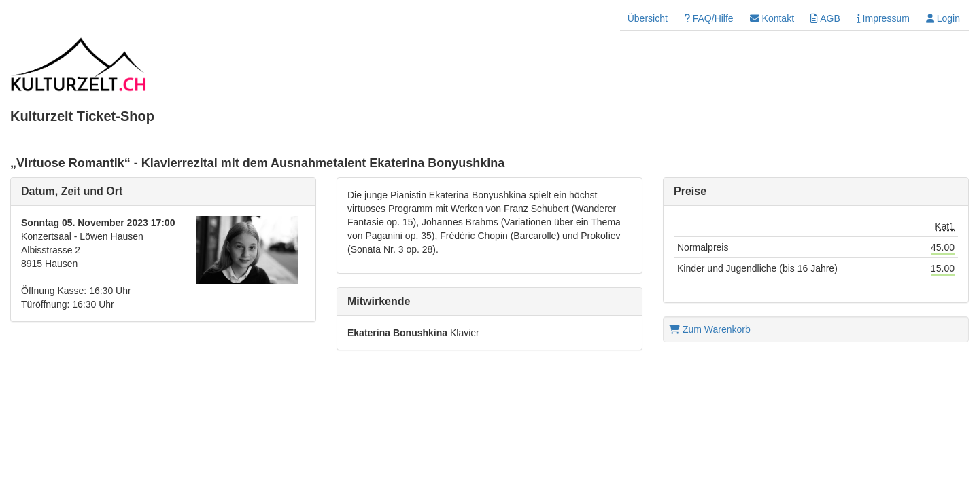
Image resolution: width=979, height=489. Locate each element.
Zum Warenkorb (710, 329)
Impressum (883, 18)
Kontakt (772, 18)
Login (943, 18)
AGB (825, 18)
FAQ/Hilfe (709, 18)
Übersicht (648, 18)
